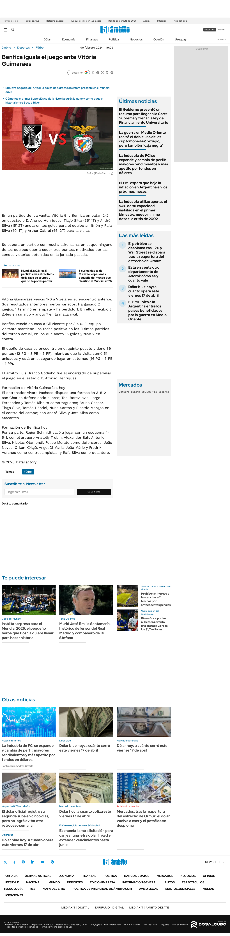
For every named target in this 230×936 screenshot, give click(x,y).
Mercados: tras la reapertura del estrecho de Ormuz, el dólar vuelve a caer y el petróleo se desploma (143, 818)
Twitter (5, 862)
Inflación (161, 21)
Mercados (165, 876)
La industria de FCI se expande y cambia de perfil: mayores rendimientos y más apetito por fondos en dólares (143, 164)
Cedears (164, 392)
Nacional (33, 882)
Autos (170, 882)
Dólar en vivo (32, 21)
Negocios (136, 39)
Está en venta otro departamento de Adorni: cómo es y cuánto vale (143, 274)
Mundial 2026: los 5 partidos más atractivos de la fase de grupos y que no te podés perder (37, 276)
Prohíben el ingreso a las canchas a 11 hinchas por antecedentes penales (156, 599)
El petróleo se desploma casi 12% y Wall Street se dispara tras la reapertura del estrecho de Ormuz (146, 252)
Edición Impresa (102, 882)
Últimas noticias (38, 876)
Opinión (158, 39)
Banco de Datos (136, 876)
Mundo (54, 882)
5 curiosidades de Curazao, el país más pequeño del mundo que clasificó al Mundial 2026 (95, 276)
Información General (139, 882)
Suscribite (94, 491)
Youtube (42, 862)
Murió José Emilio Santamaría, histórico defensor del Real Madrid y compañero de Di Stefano (85, 630)
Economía (68, 39)
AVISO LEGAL (148, 889)
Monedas (124, 392)
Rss (32, 889)
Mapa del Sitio (54, 889)
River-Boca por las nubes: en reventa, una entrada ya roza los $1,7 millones (154, 623)
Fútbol (40, 47)
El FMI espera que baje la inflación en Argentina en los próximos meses (143, 187)
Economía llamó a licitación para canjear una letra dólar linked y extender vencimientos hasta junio (86, 837)
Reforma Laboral (55, 21)
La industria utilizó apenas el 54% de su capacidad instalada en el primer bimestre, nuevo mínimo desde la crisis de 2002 (143, 210)
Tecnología (13, 889)
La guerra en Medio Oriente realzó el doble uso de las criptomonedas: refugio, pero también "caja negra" (142, 139)
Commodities (149, 392)
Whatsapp (52, 862)
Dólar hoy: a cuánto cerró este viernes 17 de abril (142, 748)
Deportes (23, 47)
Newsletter (221, 39)
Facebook (14, 862)
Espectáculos (193, 882)
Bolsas (135, 392)
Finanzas (92, 39)
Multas (208, 889)
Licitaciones (13, 895)
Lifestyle (11, 882)
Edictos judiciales (180, 889)
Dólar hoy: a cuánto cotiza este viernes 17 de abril (85, 813)
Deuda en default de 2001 (122, 21)
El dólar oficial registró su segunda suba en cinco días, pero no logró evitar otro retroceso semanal (25, 818)
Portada (11, 876)
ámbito (6, 47)
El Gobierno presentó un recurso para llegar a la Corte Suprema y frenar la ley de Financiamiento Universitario (143, 116)
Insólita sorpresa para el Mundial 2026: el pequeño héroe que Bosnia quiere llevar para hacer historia (28, 630)
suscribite (209, 30)
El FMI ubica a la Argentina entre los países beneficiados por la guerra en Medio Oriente (147, 310)
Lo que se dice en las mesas (86, 21)
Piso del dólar (181, 21)
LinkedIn (32, 862)
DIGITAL (75, 907)
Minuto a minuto (129, 806)
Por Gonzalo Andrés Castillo (17, 766)
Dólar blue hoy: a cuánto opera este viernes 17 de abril (143, 291)
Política (114, 39)
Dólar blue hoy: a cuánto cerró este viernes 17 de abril (84, 748)
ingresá (222, 30)
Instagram (23, 862)
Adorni (146, 21)
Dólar (47, 39)
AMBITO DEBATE (149, 907)
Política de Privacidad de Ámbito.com (102, 889)
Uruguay (181, 39)
